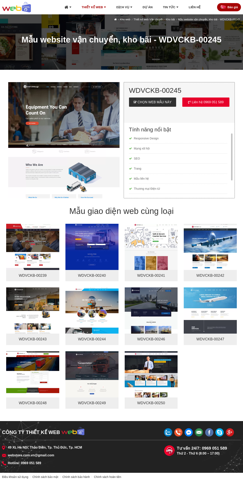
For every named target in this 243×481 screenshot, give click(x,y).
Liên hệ (194, 7)
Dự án (148, 7)
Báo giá (232, 7)
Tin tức (169, 7)
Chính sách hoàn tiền (107, 477)
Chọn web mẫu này (155, 102)
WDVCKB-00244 (92, 339)
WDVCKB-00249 (92, 403)
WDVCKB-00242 (210, 275)
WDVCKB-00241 (151, 275)
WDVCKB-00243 (33, 339)
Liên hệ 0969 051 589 (208, 102)
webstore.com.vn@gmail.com (31, 455)
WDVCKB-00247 (210, 339)
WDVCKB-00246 (151, 339)
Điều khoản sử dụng (15, 477)
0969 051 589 (31, 463)
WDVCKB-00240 (92, 275)
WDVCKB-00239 (33, 275)
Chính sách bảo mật (45, 477)
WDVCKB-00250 (151, 403)
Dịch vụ (122, 7)
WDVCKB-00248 (33, 403)
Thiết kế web (92, 7)
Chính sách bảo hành (76, 477)
